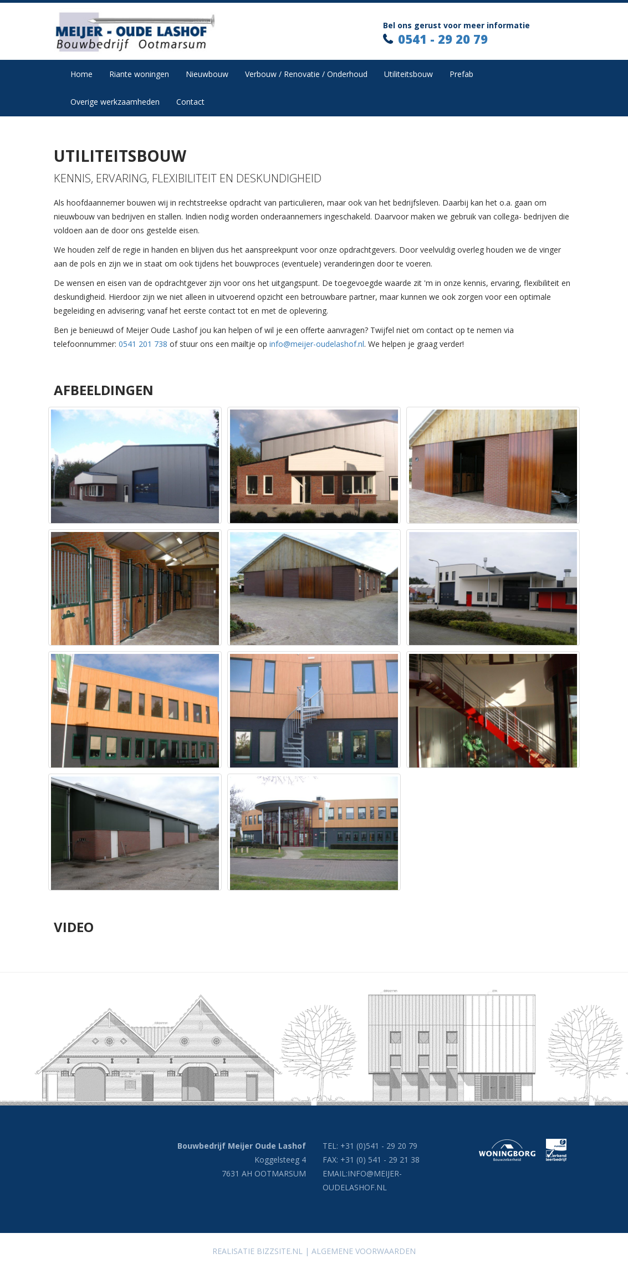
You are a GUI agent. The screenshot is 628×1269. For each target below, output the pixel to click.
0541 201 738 (143, 344)
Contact (190, 101)
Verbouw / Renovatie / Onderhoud (306, 74)
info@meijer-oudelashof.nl (316, 344)
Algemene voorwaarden (364, 1251)
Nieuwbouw (207, 74)
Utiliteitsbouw (408, 74)
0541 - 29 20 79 (443, 38)
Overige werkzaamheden (115, 101)
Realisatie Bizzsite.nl (257, 1251)
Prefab (461, 74)
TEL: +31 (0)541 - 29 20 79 (370, 1145)
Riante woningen (139, 74)
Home (81, 74)
